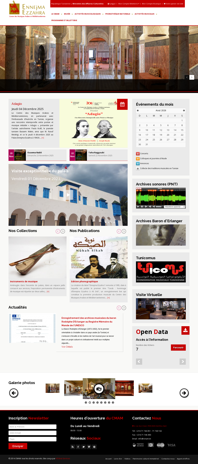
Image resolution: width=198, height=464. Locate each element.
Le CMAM (56, 14)
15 (182, 130)
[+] (43, 137)
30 (139, 144)
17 (147, 134)
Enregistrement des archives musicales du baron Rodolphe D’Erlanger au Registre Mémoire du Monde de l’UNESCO (89, 322)
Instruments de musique (24, 281)
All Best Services (63, 458)
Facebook (78, 447)
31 (147, 144)
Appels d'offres (183, 459)
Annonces (144, 163)
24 (147, 139)
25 (154, 139)
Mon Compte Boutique (151, 3)
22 (182, 134)
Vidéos (127, 459)
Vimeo (89, 447)
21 (175, 134)
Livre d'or (118, 459)
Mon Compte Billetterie (128, 3)
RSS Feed (72, 447)
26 (161, 139)
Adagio (17, 104)
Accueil (108, 459)
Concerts (144, 153)
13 (168, 130)
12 (161, 130)
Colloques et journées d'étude (153, 158)
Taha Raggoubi (96, 152)
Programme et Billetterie (64, 20)
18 (154, 134)
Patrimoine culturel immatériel (146, 459)
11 (154, 130)
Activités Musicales (146, 14)
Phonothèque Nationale (119, 14)
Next (191, 77)
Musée (68, 14)
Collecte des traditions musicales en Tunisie (159, 168)
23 (139, 139)
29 (182, 139)
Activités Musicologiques (89, 14)
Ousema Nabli (34, 152)
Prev (186, 77)
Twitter (83, 447)
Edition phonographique (84, 281)
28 (175, 139)
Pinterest (94, 447)
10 (147, 130)
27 (168, 139)
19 (161, 134)
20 (168, 134)
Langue (112, 3)
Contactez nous (167, 459)
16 (139, 134)
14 (175, 130)
